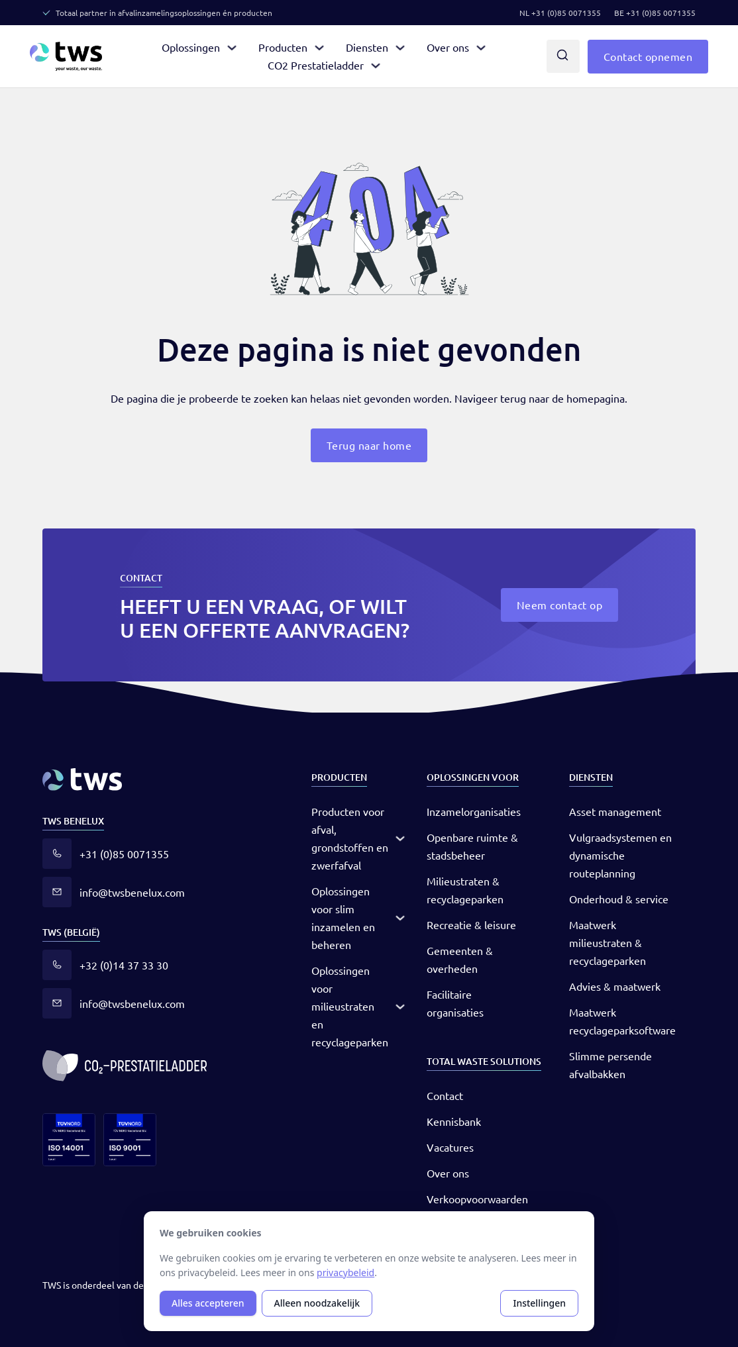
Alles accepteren (208, 1303)
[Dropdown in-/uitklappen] (232, 47)
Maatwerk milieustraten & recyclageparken (607, 942)
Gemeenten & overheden (460, 959)
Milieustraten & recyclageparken (465, 889)
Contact (445, 1095)
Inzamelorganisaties (474, 811)
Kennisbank (454, 1121)
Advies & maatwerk (614, 986)
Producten (282, 47)
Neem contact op (560, 604)
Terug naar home (369, 445)
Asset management (615, 811)
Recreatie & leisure (471, 924)
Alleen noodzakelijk (317, 1303)
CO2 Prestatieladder (316, 65)
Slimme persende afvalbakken (610, 1064)
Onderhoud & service (618, 898)
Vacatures (450, 1147)
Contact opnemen (648, 56)
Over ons (448, 47)
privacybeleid (345, 1272)
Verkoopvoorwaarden (477, 1198)
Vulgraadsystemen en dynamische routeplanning (620, 854)
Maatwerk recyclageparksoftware (622, 1020)
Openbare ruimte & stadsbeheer (472, 846)
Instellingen (539, 1303)
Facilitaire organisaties (455, 1003)
